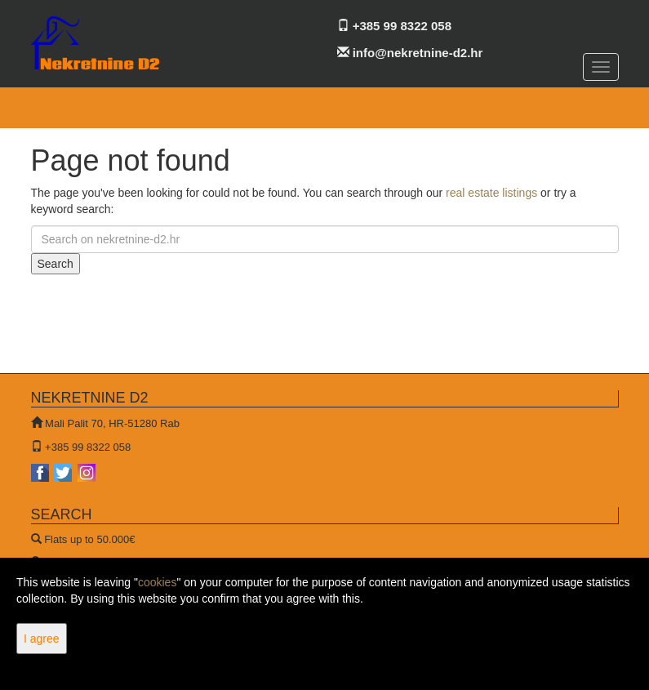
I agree (42, 638)
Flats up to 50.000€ (89, 539)
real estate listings (491, 192)
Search (55, 263)
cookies (157, 582)
